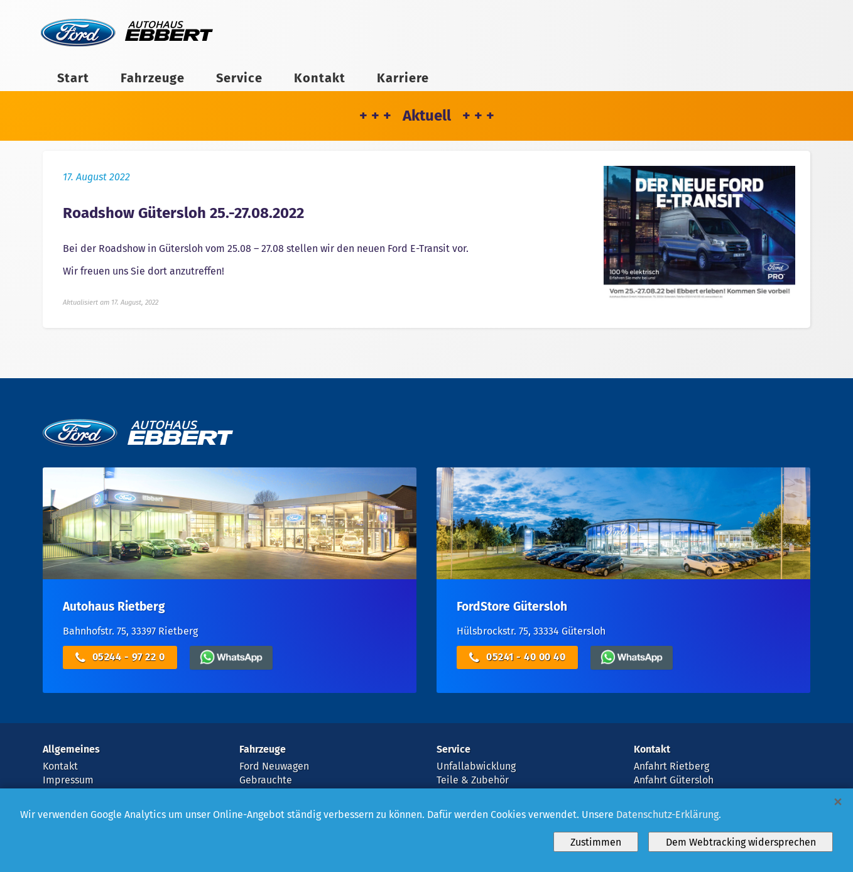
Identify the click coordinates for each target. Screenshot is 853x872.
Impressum (68, 780)
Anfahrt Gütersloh (674, 780)
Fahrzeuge (153, 77)
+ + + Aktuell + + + (426, 115)
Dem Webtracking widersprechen (741, 842)
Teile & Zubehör (473, 780)
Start (73, 77)
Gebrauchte (265, 780)
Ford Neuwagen (274, 766)
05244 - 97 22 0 (120, 657)
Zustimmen (595, 842)
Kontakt (319, 77)
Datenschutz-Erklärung (667, 814)
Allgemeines (71, 749)
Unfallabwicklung (476, 766)
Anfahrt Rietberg (671, 766)
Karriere (403, 77)
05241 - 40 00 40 (517, 657)
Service (239, 77)
